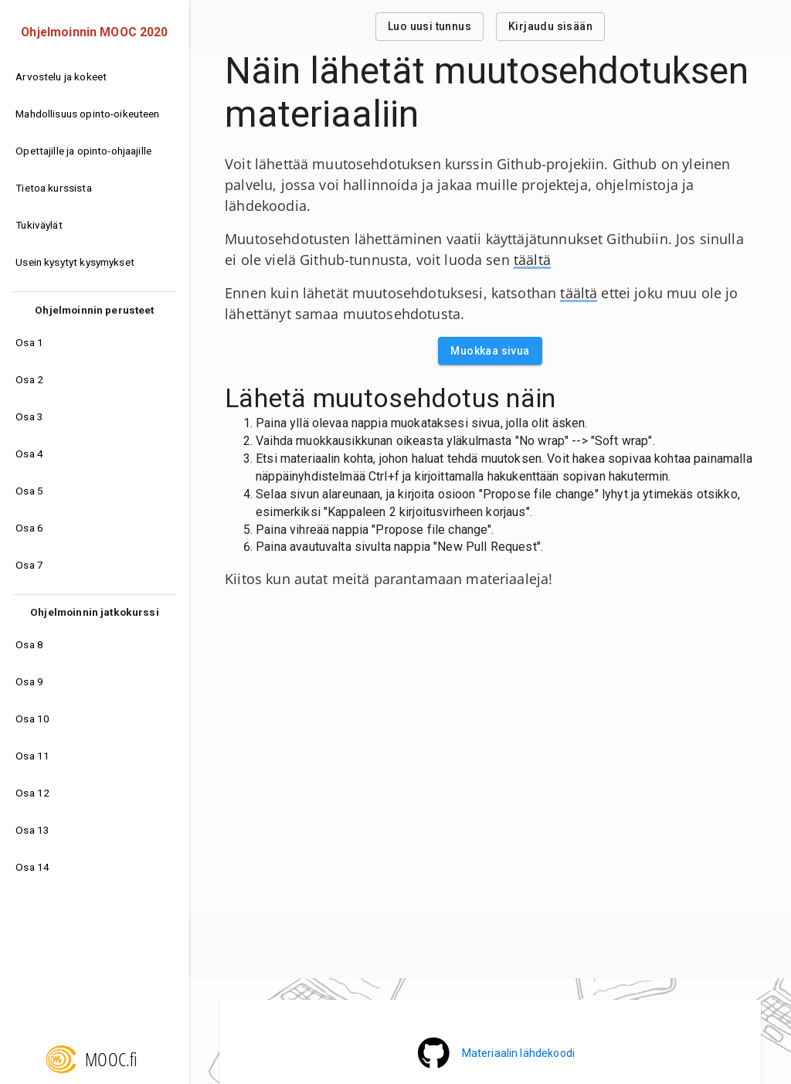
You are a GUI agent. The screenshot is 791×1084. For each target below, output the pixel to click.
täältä (532, 259)
